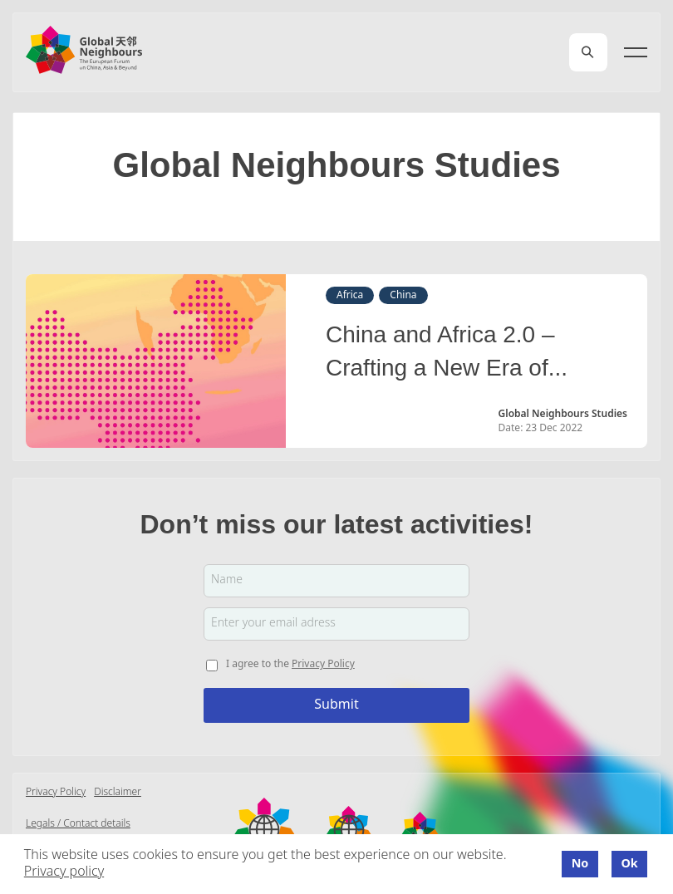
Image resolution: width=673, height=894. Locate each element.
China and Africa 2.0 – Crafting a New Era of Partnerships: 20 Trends (449, 354)
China (403, 295)
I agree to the (290, 664)
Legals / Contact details (78, 823)
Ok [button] (629, 864)
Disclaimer (117, 792)
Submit (336, 705)
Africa (349, 295)
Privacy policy (64, 872)
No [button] (580, 864)
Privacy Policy (323, 664)
